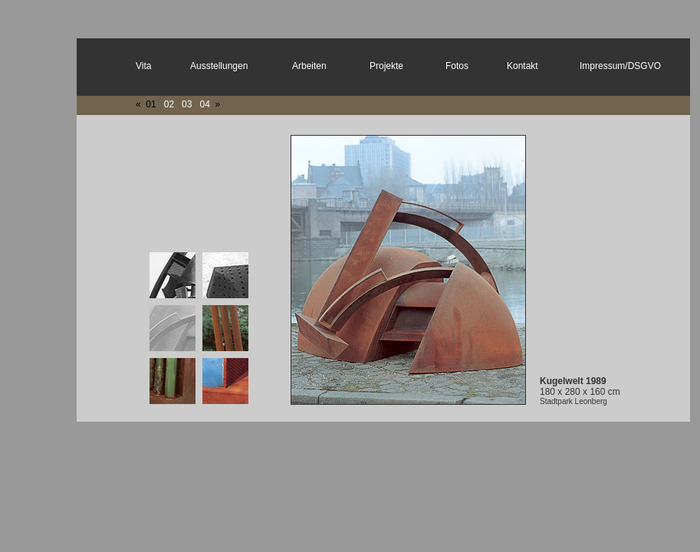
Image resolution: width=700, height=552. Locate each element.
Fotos (456, 66)
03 (187, 104)
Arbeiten (309, 66)
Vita (143, 66)
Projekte (386, 66)
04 (204, 104)
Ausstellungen (219, 66)
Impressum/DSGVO (620, 66)
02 (169, 104)
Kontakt (522, 66)
